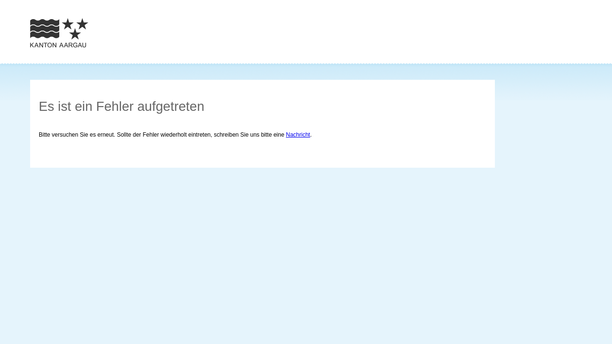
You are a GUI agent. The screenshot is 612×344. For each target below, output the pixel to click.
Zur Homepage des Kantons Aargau (59, 33)
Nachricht (298, 134)
